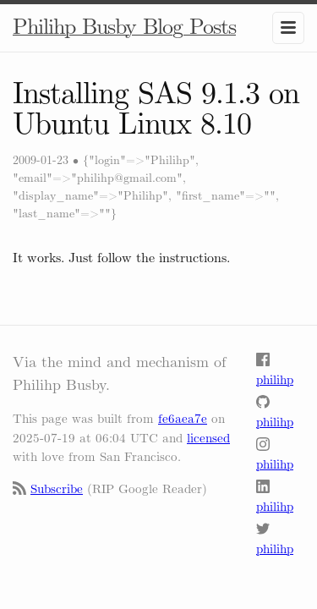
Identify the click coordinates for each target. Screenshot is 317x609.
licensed (208, 438)
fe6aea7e (182, 418)
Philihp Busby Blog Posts (124, 27)
